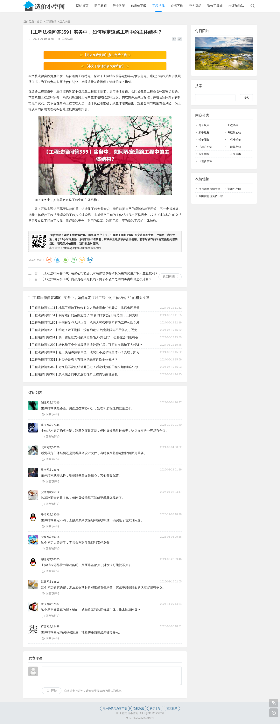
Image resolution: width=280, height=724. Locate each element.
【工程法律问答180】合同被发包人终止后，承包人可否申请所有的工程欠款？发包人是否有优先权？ (85, 322)
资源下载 (177, 5)
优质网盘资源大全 (209, 188)
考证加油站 (236, 5)
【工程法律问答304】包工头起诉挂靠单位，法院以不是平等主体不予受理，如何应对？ (85, 352)
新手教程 (100, 5)
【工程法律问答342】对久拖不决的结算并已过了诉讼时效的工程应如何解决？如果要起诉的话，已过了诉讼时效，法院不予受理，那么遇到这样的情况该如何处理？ (85, 367)
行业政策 (119, 5)
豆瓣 (74, 260)
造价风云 (204, 125)
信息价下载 (138, 5)
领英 (90, 260)
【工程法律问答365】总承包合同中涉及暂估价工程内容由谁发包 (73, 374)
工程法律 (158, 5)
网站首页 (82, 5)
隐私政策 (138, 708)
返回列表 (169, 276)
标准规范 (235, 139)
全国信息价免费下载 (211, 196)
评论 (54, 690)
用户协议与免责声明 (115, 708)
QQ (57, 260)
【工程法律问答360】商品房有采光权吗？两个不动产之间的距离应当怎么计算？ (96, 279)
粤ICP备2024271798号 (140, 717)
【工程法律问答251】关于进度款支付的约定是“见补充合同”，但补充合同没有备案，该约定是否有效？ (85, 337)
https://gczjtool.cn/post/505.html (82, 247)
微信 (65, 260)
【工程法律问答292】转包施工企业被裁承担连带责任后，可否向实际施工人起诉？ (85, 344)
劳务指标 (195, 5)
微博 (49, 260)
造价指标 (206, 161)
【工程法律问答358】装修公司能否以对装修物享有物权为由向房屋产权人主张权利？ (99, 273)
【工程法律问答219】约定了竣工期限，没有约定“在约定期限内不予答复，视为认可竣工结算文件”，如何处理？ (85, 330)
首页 (39, 21)
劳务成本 (235, 154)
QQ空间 (82, 260)
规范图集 (204, 139)
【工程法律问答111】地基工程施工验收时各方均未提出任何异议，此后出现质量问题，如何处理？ (85, 307)
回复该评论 (53, 414)
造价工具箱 (215, 5)
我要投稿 (171, 708)
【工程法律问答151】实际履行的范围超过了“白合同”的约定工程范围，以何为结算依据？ (85, 315)
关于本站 (155, 708)
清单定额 (235, 146)
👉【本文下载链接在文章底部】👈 (105, 66)
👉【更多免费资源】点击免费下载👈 (105, 55)
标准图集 (206, 146)
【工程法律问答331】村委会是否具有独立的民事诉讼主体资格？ (73, 359)
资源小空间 (234, 188)
